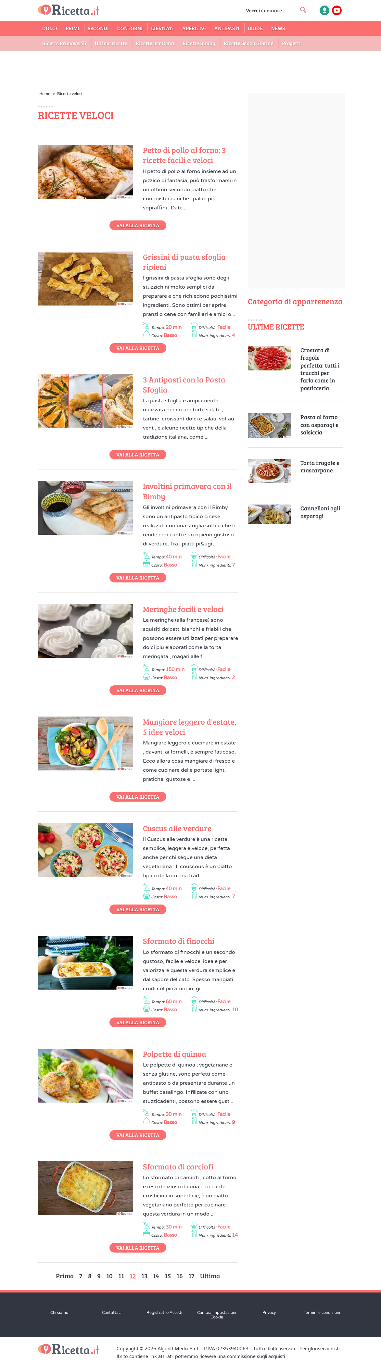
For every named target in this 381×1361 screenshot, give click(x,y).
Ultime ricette (111, 43)
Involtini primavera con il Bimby (187, 491)
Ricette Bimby (199, 43)
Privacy (269, 1312)
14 (156, 1275)
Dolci (49, 28)
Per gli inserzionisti (319, 1349)
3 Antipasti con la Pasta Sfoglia (184, 384)
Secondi (98, 28)
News (278, 28)
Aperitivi (194, 28)
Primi (72, 28)
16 (179, 1275)
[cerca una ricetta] (303, 9)
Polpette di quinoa (174, 1054)
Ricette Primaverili (64, 43)
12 (133, 1275)
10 (109, 1275)
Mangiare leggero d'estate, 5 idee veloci (189, 727)
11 (121, 1275)
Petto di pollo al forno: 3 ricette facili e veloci (184, 155)
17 (191, 1275)
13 (144, 1275)
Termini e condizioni (322, 1312)
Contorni (130, 28)
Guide (255, 28)
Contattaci (111, 1312)
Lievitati (162, 28)
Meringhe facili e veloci (183, 609)
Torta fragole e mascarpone (319, 466)
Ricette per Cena (155, 43)
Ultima (210, 1275)
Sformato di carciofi (178, 1166)
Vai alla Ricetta (137, 225)
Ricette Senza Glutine (248, 43)
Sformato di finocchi (178, 941)
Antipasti (226, 28)
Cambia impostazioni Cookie (216, 1314)
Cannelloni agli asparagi (320, 512)
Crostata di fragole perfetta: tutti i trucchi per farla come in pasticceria (319, 369)
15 (168, 1275)
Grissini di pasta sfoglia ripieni (184, 262)
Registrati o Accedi (164, 1312)
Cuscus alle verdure (177, 828)
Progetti (291, 43)
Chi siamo (59, 1312)
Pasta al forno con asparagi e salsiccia (319, 424)
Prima (65, 1275)
